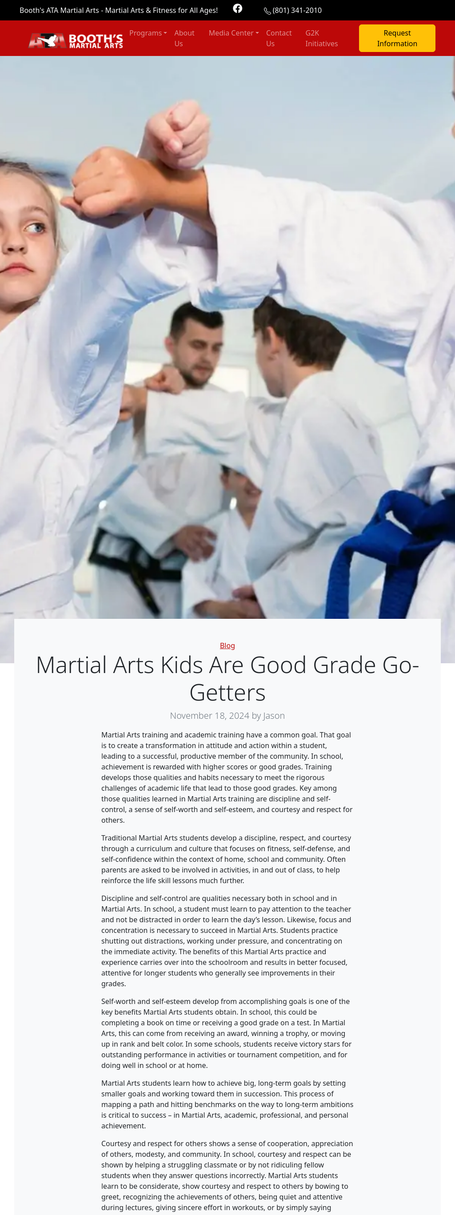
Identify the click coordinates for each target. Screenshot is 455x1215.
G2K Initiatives (322, 38)
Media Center (231, 33)
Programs (145, 33)
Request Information (397, 38)
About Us (184, 38)
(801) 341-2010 (297, 10)
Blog (227, 645)
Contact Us (279, 38)
